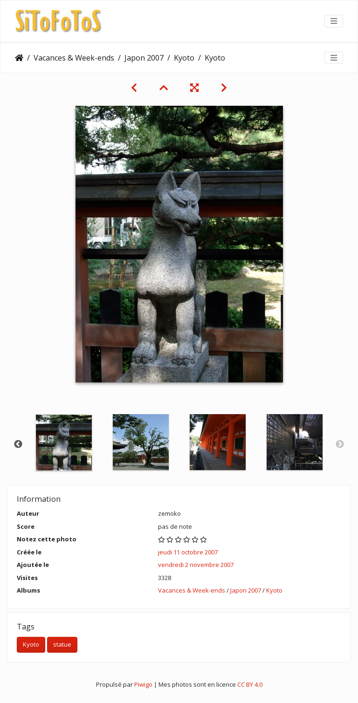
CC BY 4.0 (249, 684)
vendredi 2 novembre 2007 (196, 564)
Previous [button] (18, 444)
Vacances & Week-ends (74, 58)
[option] (63, 442)
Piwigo (143, 684)
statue (62, 644)
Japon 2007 (144, 58)
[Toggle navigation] (333, 21)
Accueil (19, 57)
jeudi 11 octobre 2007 (188, 552)
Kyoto (184, 58)
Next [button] (339, 444)
